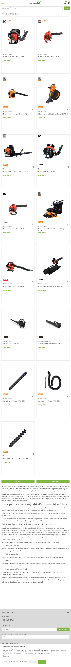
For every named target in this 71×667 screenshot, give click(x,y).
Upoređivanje (18, 484)
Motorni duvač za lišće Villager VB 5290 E (15, 172)
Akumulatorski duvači (44, 342)
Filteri (67, 8)
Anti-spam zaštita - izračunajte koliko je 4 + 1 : (14, 634)
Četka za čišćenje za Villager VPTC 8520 (15, 460)
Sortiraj (4, 8)
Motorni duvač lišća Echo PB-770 (47, 172)
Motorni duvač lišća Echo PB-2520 (48, 56)
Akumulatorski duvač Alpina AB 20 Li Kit (49, 345)
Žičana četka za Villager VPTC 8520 (13, 402)
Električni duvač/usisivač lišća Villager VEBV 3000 (52, 114)
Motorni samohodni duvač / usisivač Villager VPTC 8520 (51, 230)
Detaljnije (6, 656)
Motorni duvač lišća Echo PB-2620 (13, 229)
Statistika (15, 662)
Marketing (25, 662)
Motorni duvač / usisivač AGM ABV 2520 (15, 287)
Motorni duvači (7, 54)
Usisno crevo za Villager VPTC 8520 (48, 402)
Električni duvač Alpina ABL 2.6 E (12, 345)
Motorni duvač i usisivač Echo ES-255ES (49, 287)
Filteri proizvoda (53, 484)
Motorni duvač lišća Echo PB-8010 (13, 56)
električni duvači (17, 488)
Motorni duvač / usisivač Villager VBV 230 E (15, 114)
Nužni (8, 662)
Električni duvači (42, 112)
